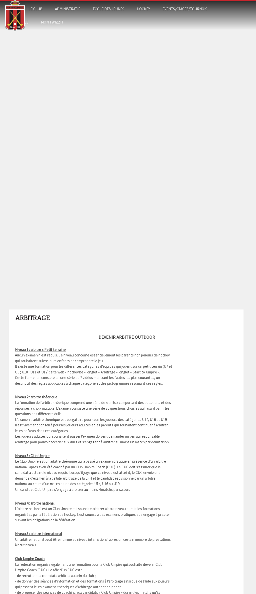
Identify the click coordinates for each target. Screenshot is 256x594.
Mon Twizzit (52, 22)
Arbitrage (32, 318)
